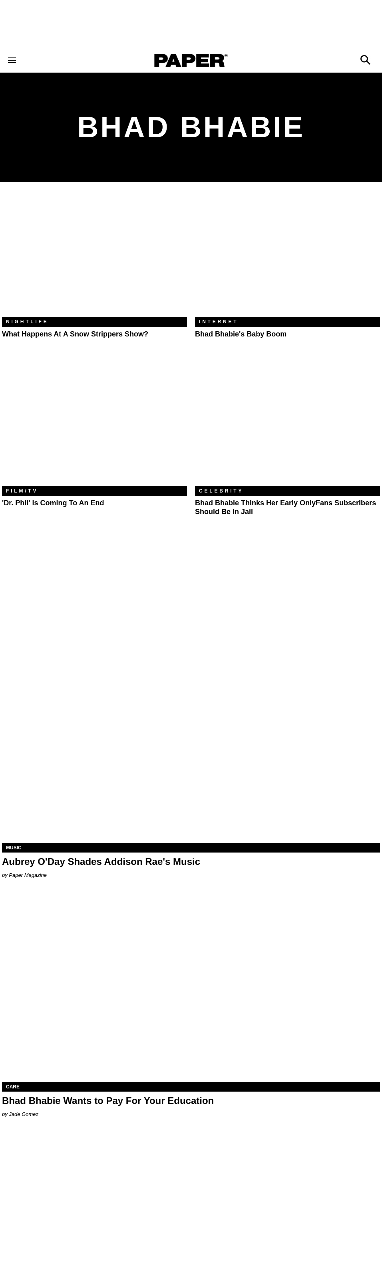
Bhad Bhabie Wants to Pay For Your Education (108, 1100)
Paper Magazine (28, 875)
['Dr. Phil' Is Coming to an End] (94, 424)
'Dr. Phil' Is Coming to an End (53, 503)
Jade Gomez (23, 1114)
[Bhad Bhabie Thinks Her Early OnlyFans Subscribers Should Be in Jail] (287, 424)
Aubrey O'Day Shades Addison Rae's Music (101, 861)
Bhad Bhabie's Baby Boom (240, 334)
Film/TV (22, 491)
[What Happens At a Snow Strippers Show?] (94, 255)
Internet (218, 321)
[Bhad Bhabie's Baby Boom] (287, 255)
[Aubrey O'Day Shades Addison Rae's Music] (191, 748)
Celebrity (221, 491)
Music (14, 848)
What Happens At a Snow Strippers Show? (75, 334)
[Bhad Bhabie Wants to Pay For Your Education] (191, 987)
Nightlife (27, 321)
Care (13, 1087)
